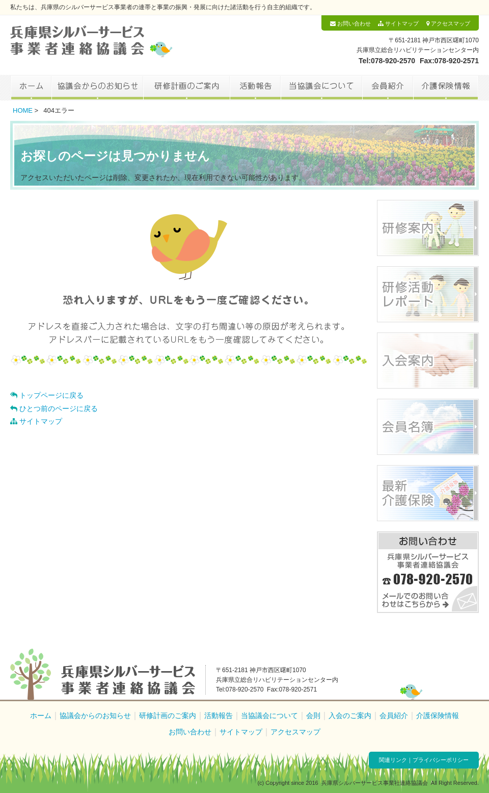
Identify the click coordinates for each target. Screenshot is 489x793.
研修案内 (428, 228)
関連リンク (393, 760)
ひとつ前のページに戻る (54, 408)
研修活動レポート (428, 294)
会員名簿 (428, 427)
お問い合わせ (350, 23)
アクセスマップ (448, 23)
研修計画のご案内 (186, 87)
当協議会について (321, 87)
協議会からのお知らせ (97, 87)
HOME (23, 110)
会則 (313, 715)
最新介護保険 (428, 493)
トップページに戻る (47, 395)
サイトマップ (398, 23)
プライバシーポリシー (441, 760)
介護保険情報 (446, 87)
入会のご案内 (350, 715)
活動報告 (255, 87)
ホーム (30, 87)
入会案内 (428, 360)
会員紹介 (387, 87)
